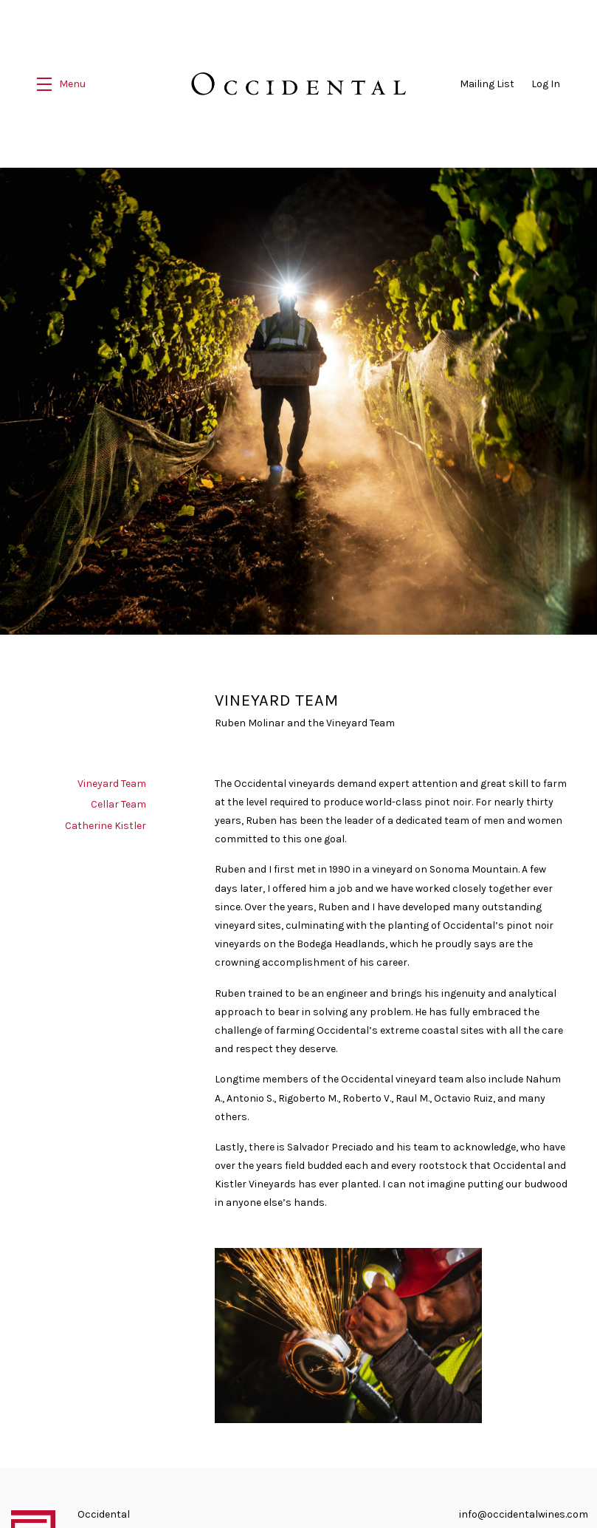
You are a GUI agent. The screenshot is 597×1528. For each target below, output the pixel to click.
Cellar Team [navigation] (118, 801)
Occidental (298, 84)
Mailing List (487, 84)
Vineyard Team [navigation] (111, 780)
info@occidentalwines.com (523, 1511)
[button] (61, 84)
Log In (545, 84)
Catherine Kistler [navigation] (105, 822)
